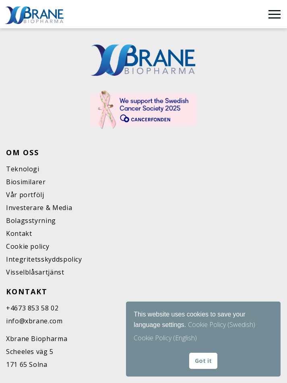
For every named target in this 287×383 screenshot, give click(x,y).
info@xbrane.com (34, 320)
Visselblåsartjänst (35, 272)
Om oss (22, 152)
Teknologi (22, 168)
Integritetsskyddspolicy (44, 259)
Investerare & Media (39, 207)
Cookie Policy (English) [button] (165, 337)
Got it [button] (203, 360)
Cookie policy (27, 246)
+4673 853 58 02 (32, 308)
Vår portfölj (25, 194)
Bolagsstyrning (31, 220)
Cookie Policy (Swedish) (221, 324)
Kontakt (19, 233)
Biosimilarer (26, 181)
